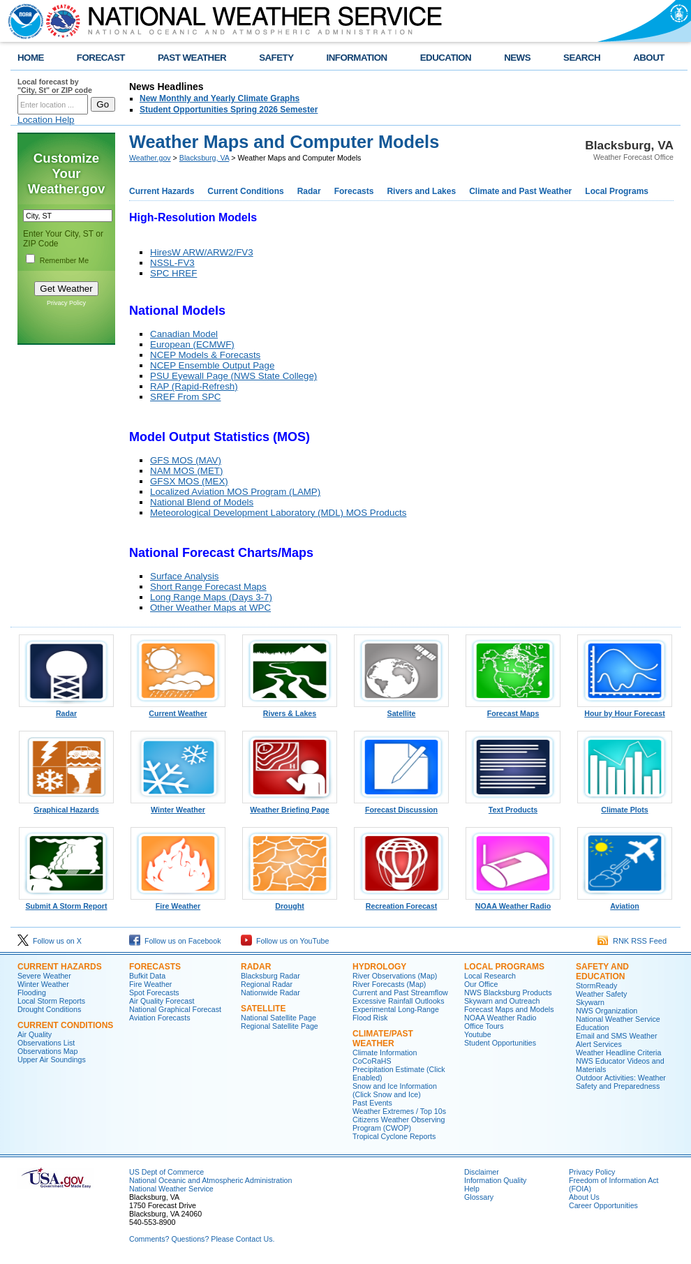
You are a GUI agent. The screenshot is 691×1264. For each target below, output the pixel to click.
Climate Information (384, 1052)
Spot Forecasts (154, 992)
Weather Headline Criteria (618, 1052)
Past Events (372, 1103)
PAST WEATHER (192, 57)
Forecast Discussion (401, 806)
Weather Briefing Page (289, 806)
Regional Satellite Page (279, 1026)
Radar (309, 191)
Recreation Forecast (401, 902)
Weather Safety (601, 994)
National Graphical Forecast (175, 1009)
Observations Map (47, 1051)
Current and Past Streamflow (400, 992)
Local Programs (616, 191)
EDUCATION (445, 57)
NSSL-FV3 (172, 263)
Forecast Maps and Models (509, 1009)
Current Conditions (245, 191)
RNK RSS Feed (632, 941)
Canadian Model (184, 334)
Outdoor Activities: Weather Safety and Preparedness (621, 1081)
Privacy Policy (66, 302)
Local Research (490, 976)
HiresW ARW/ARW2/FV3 (201, 252)
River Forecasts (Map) (389, 984)
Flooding (31, 992)
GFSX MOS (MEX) (189, 481)
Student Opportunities (500, 1043)
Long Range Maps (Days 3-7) (211, 597)
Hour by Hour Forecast (624, 709)
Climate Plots (624, 806)
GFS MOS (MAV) (185, 460)
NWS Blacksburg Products (508, 992)
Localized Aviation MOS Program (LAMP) (235, 491)
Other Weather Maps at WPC (210, 607)
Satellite (401, 709)
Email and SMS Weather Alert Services (616, 1040)
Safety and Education (602, 971)
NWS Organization (606, 1010)
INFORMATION (357, 57)
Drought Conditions (49, 1009)
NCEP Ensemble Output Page (212, 365)
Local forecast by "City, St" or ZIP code (54, 85)
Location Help (46, 119)
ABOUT (648, 57)
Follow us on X (49, 941)
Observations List (46, 1043)
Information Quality (495, 1180)
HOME (30, 57)
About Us (584, 1197)
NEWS (517, 57)
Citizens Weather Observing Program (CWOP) (398, 1123)
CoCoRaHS (372, 1061)
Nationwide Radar (270, 992)
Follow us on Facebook (175, 941)
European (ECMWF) (192, 344)
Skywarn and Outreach (502, 1001)
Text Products (513, 806)
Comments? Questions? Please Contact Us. (201, 1239)
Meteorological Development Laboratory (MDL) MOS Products (278, 512)
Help (472, 1188)
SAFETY (276, 57)
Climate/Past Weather (382, 1038)
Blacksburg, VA (204, 158)
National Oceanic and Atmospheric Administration (210, 1180)
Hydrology (379, 967)
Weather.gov (150, 158)
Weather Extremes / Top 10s (399, 1111)
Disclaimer (481, 1172)
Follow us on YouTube (285, 941)
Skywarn (590, 1002)
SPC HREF (173, 273)
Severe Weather (44, 976)
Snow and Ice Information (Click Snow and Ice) (394, 1090)
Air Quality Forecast (162, 1001)
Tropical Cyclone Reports (394, 1136)
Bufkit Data (147, 976)
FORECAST (101, 57)
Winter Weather (178, 806)
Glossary (478, 1197)
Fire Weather (178, 902)
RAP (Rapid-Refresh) (194, 386)
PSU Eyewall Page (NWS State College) (233, 376)
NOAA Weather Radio (513, 902)
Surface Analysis (184, 576)
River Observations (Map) (394, 976)
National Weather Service (171, 1188)
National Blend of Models (201, 502)
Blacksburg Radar (270, 976)
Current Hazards (161, 191)
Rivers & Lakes (289, 709)
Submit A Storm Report (66, 902)
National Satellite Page (278, 1017)
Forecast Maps (513, 709)
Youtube (477, 1034)
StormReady (596, 985)
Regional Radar (266, 984)
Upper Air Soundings (51, 1059)
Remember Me (64, 260)
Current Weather (178, 709)
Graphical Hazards (66, 806)
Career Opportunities (603, 1205)
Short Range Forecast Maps (208, 586)
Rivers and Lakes (421, 191)
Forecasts (354, 191)
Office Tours (483, 1026)
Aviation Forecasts (159, 1017)
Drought (289, 902)
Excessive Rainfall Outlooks (398, 1001)
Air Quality (34, 1034)
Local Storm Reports (51, 1001)
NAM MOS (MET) (186, 471)
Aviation (624, 902)
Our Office (481, 984)
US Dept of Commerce (166, 1172)
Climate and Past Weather (520, 191)
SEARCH (581, 57)
